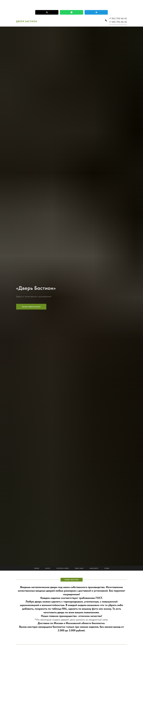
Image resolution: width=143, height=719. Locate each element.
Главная (36, 568)
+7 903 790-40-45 (118, 18)
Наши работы (94, 568)
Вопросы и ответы (63, 568)
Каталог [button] (47, 568)
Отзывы (106, 568)
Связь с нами (79, 568)
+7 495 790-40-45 (118, 22)
